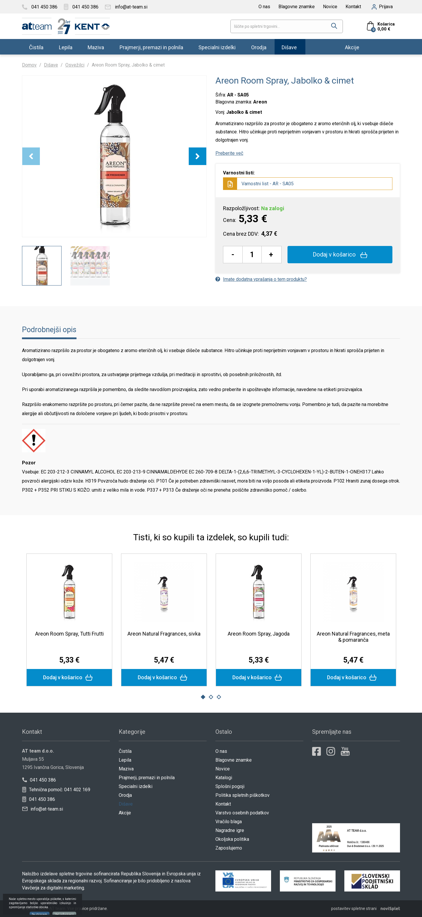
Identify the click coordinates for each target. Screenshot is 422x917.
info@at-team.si (42, 809)
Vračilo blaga (228, 821)
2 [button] (211, 697)
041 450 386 (39, 780)
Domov (29, 65)
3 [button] (219, 697)
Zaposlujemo (228, 848)
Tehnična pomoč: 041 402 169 (56, 789)
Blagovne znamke (296, 6)
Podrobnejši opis (49, 329)
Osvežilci (74, 65)
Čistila (36, 47)
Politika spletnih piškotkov (242, 795)
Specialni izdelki (217, 47)
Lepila (65, 47)
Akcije (352, 47)
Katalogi (223, 777)
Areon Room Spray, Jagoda (259, 634)
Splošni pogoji (229, 786)
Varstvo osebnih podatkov (242, 813)
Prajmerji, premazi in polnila (151, 47)
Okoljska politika (232, 839)
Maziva (96, 47)
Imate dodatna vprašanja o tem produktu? (261, 279)
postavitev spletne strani (354, 908)
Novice (330, 6)
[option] (114, 156)
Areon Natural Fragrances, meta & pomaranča (353, 637)
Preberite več (229, 153)
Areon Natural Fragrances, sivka (163, 634)
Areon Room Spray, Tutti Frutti (69, 634)
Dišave (289, 47)
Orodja (258, 47)
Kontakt (353, 6)
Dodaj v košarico (340, 254)
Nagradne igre (229, 830)
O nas (264, 6)
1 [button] (203, 697)
